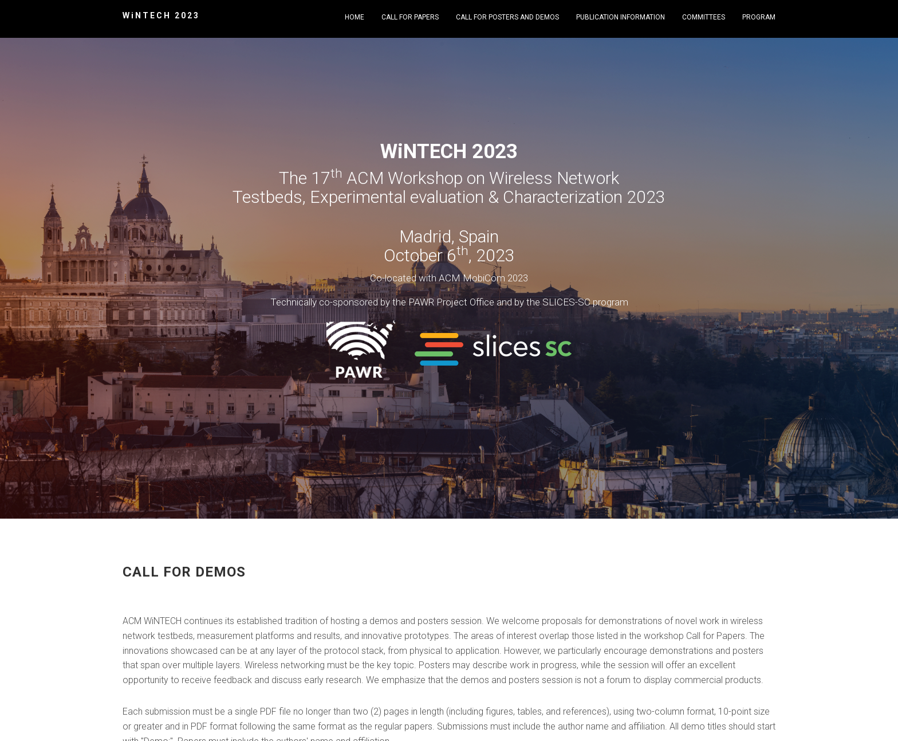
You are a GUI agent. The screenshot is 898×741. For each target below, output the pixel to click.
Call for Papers (410, 17)
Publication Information (620, 17)
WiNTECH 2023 (161, 15)
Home (354, 17)
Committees (703, 17)
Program (758, 17)
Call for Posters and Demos (507, 17)
